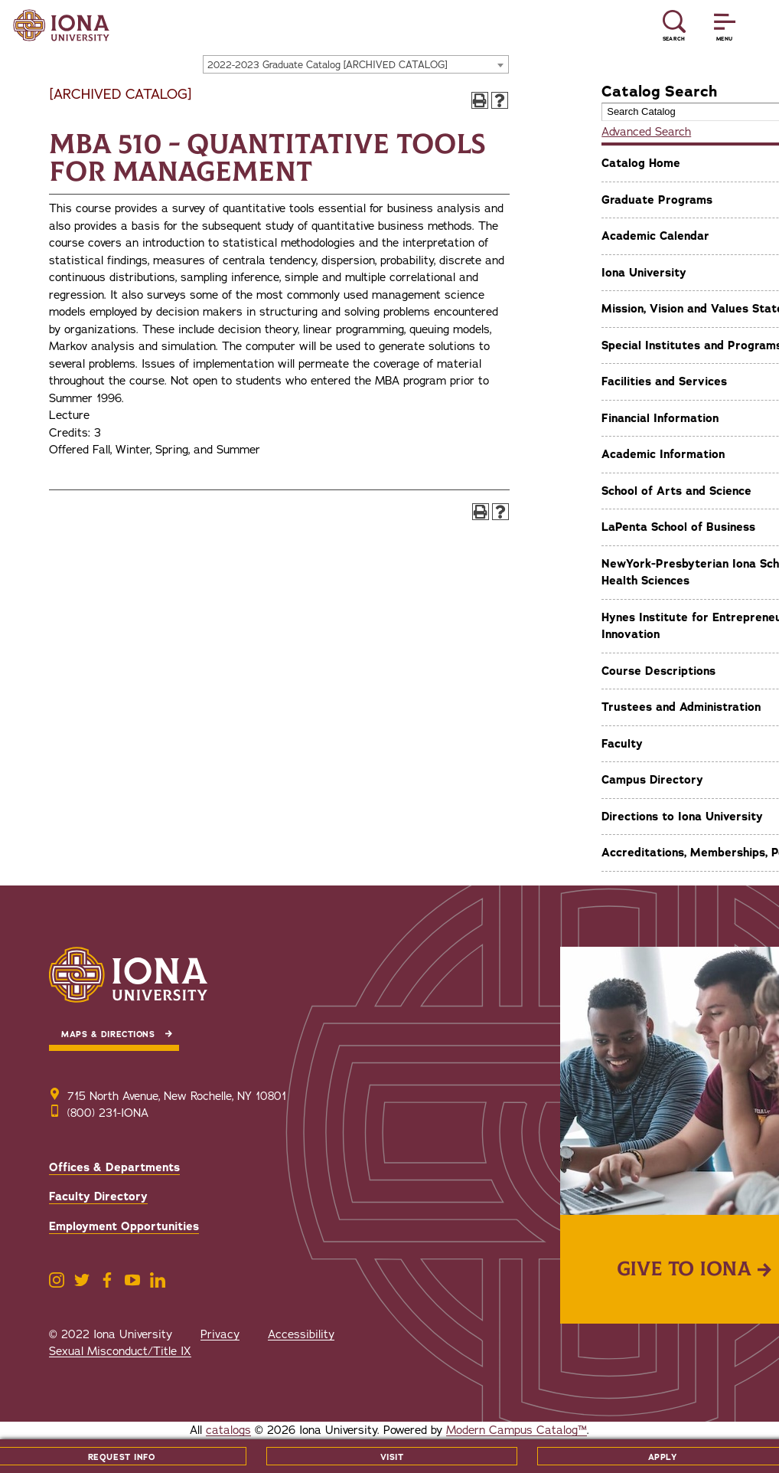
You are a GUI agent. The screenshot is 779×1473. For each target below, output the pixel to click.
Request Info (121, 1457)
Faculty (622, 743)
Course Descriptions (658, 671)
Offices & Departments (114, 1167)
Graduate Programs (656, 200)
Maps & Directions (108, 1034)
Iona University (643, 272)
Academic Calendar (655, 236)
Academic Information (663, 454)
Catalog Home (640, 163)
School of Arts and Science (676, 491)
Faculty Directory (98, 1196)
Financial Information (660, 418)
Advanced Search (646, 131)
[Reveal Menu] (724, 25)
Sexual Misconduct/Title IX (120, 1351)
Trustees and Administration (681, 707)
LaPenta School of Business (678, 527)
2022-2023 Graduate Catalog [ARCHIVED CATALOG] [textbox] (327, 65)
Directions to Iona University (682, 816)
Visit (392, 1457)
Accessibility (301, 1334)
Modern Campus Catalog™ (516, 1430)
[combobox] (356, 64)
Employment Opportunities (124, 1226)
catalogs (228, 1430)
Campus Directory (652, 779)
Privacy (220, 1334)
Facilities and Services (664, 381)
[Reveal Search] (674, 25)
